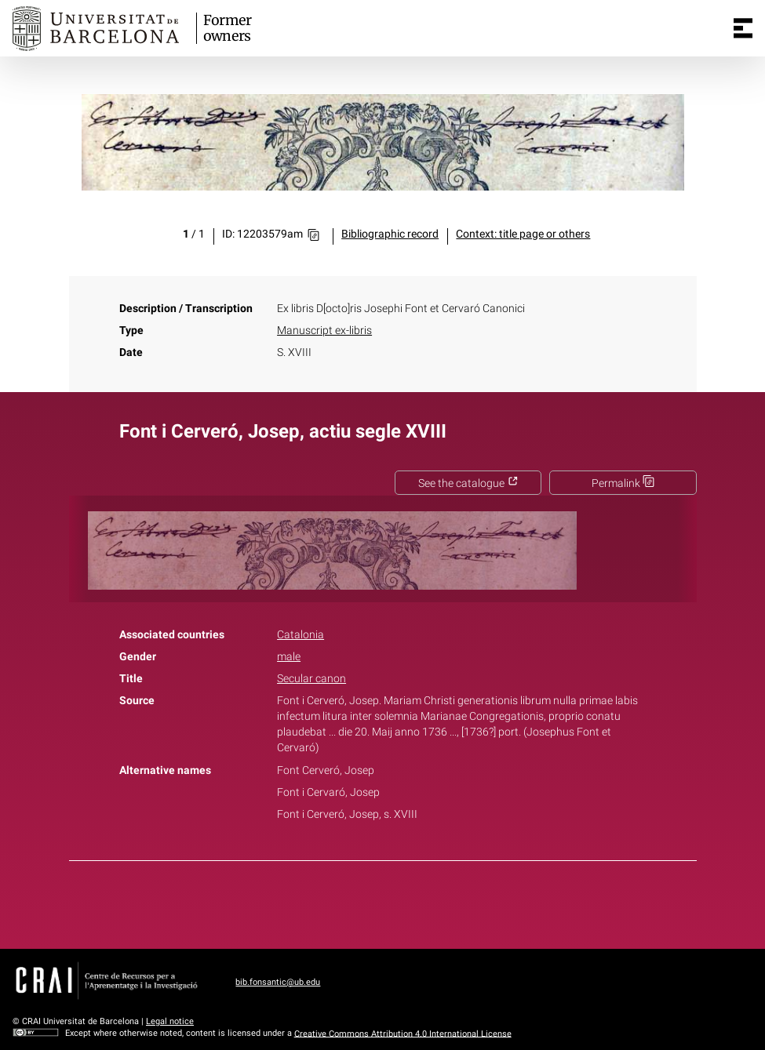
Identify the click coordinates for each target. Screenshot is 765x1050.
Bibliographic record (390, 234)
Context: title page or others (523, 234)
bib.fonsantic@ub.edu (277, 982)
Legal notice (170, 1021)
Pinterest (409, 901)
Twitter (374, 901)
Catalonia (300, 634)
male (289, 656)
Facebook (338, 901)
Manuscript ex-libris (324, 330)
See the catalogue (468, 483)
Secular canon (311, 678)
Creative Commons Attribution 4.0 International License (403, 1033)
